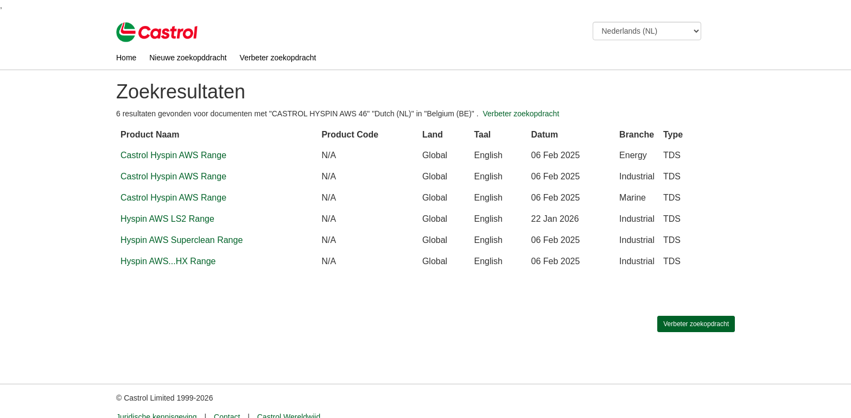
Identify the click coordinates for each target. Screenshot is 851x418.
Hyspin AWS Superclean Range (181, 240)
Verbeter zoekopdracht (278, 57)
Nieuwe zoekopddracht (187, 57)
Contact (227, 396)
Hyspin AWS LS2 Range (167, 218)
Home (126, 57)
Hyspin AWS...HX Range (167, 261)
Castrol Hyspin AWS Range (173, 155)
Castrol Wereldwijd (288, 396)
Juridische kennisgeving (156, 396)
